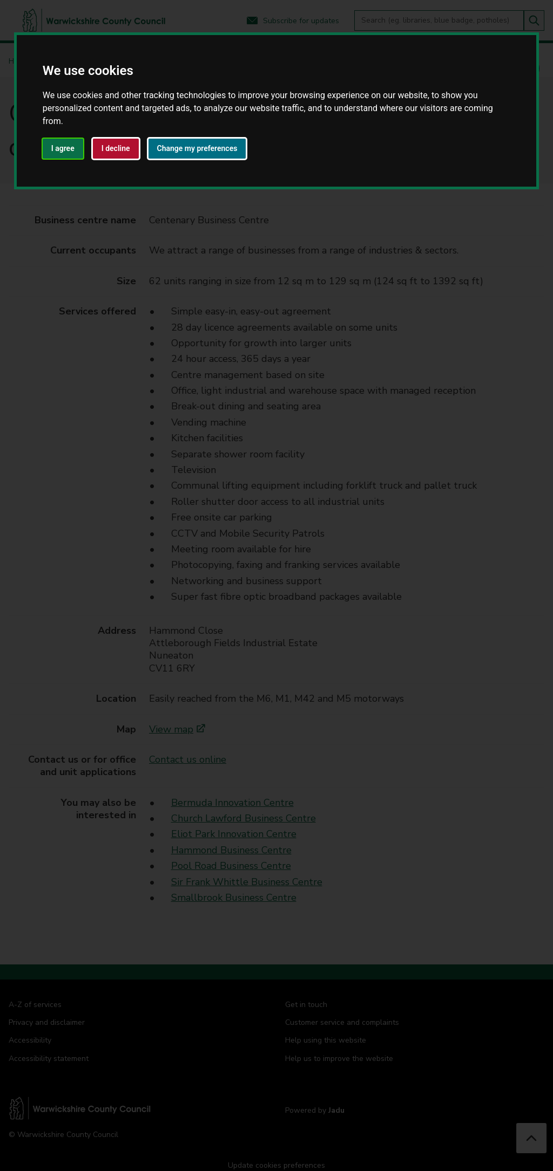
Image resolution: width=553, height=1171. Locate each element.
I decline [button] (116, 148)
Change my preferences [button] (197, 148)
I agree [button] (63, 148)
